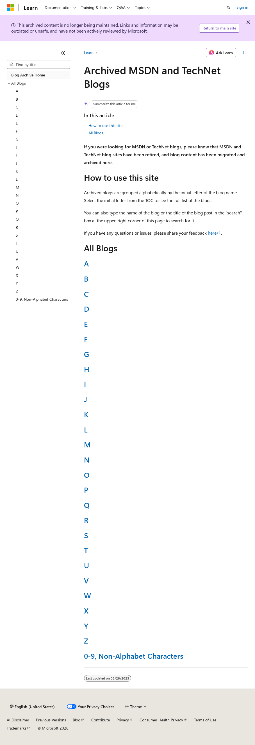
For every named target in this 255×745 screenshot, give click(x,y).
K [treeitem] (17, 171)
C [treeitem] (17, 107)
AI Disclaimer (18, 720)
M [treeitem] (17, 187)
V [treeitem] (17, 259)
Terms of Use (205, 720)
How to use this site (105, 125)
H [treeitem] (17, 147)
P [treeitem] (17, 211)
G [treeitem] (17, 139)
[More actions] (243, 52)
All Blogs (95, 132)
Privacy (123, 720)
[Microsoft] (10, 7)
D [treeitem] (17, 115)
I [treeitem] (16, 155)
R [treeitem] (17, 227)
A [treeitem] (17, 91)
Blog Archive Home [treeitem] (28, 75)
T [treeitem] (17, 243)
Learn (89, 52)
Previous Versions (51, 720)
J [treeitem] (16, 163)
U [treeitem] (17, 251)
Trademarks (16, 728)
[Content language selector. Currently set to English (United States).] (32, 706)
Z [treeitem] (17, 291)
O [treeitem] (17, 203)
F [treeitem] (17, 131)
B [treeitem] (17, 99)
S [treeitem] (17, 235)
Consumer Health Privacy (161, 720)
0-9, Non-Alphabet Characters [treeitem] (42, 299)
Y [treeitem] (17, 283)
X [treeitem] (17, 275)
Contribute (100, 720)
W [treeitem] (17, 267)
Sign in (242, 7)
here (212, 233)
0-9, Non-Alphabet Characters (133, 656)
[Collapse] (63, 53)
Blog (76, 720)
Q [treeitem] (17, 219)
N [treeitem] (17, 195)
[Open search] (228, 8)
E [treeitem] (17, 123)
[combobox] (38, 64)
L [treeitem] (17, 179)
